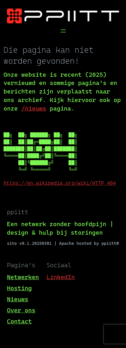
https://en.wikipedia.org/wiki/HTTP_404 (59, 183)
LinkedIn (60, 277)
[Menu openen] (63, 31)
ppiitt (17, 212)
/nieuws (33, 108)
